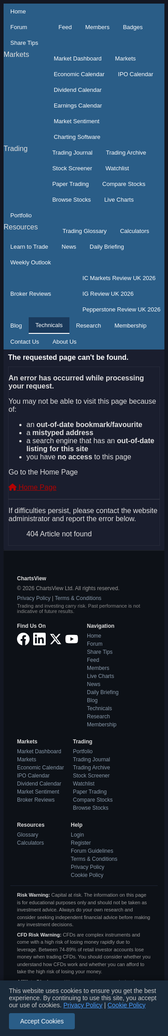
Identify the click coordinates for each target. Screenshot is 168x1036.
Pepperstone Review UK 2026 (121, 309)
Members (97, 27)
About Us (64, 341)
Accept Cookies (42, 1021)
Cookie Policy (87, 875)
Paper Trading (70, 184)
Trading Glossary (84, 231)
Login (77, 835)
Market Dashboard (78, 58)
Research (88, 325)
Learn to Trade (29, 246)
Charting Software (77, 137)
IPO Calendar (135, 74)
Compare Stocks (123, 184)
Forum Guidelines (92, 851)
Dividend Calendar (78, 89)
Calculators (134, 231)
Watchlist (117, 168)
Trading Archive (126, 152)
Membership (130, 325)
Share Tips (24, 42)
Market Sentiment (76, 121)
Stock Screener (72, 168)
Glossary (27, 835)
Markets (16, 54)
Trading (16, 148)
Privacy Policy (34, 598)
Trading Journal (72, 152)
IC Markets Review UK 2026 (118, 278)
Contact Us (24, 341)
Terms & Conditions (78, 598)
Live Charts (119, 199)
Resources (21, 227)
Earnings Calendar (78, 105)
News (69, 246)
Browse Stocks (71, 199)
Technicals (49, 325)
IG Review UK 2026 (108, 293)
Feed (65, 27)
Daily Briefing (107, 246)
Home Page (32, 487)
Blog (16, 325)
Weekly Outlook (30, 262)
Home (18, 11)
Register (81, 843)
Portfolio (21, 215)
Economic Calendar (79, 74)
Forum (18, 27)
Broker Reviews (30, 293)
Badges (132, 27)
